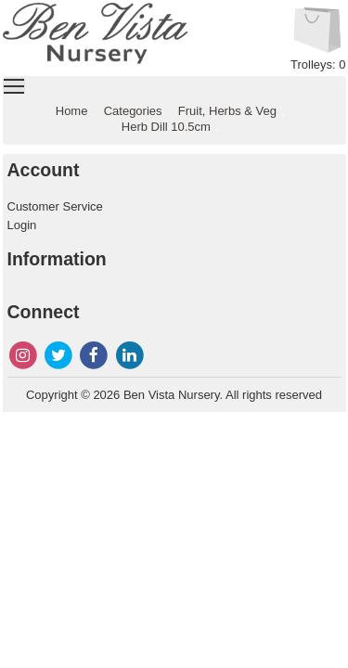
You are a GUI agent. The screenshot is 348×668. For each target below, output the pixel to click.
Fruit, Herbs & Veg (227, 111)
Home (72, 111)
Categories (133, 111)
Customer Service (55, 206)
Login (22, 225)
